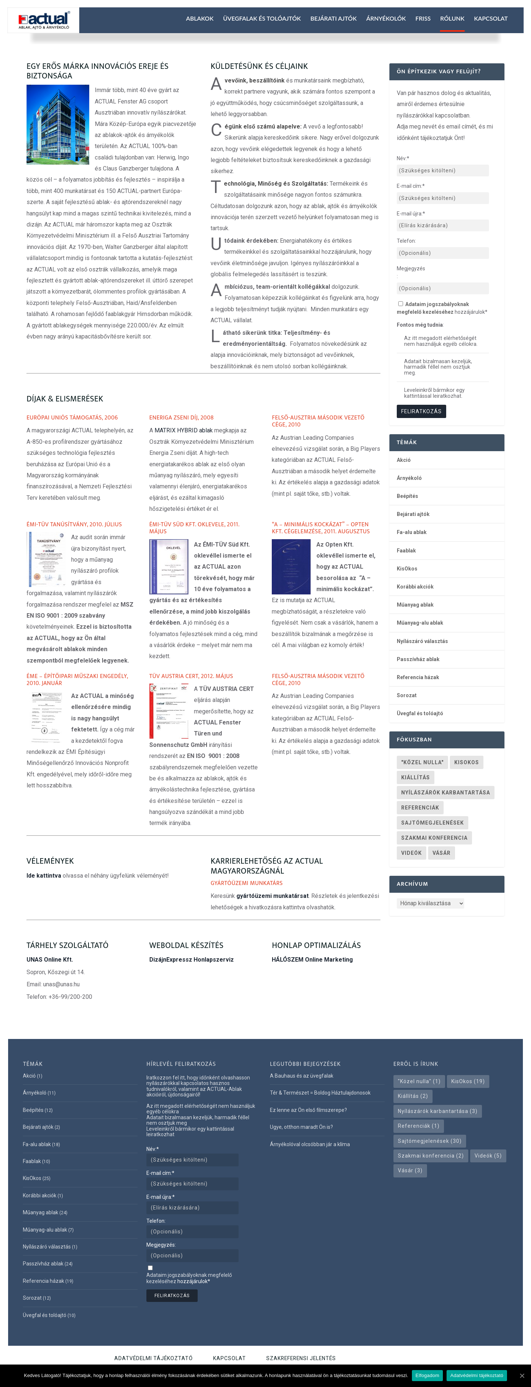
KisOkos (407, 569)
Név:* (152, 1149)
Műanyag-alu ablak (420, 623)
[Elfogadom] (521, 1375)
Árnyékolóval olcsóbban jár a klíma (310, 1144)
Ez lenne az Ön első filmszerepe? (308, 1110)
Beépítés (407, 496)
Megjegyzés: (411, 272)
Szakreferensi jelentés (301, 1358)
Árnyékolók (386, 18)
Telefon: (406, 241)
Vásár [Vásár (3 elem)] (442, 853)
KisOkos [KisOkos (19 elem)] (466, 762)
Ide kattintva (44, 875)
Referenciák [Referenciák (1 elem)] (420, 808)
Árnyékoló (409, 478)
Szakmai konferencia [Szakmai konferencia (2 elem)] (434, 838)
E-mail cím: (411, 186)
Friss (423, 18)
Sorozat (407, 695)
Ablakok (200, 18)
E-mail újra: (411, 214)
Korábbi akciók (415, 587)
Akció (404, 460)
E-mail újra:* (160, 1197)
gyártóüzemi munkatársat (272, 895)
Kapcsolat (491, 18)
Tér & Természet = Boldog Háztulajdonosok (320, 1093)
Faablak (406, 551)
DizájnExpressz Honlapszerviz (191, 959)
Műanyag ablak (415, 605)
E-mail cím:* (160, 1173)
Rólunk (452, 18)
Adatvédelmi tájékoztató (153, 1358)
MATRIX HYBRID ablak (184, 430)
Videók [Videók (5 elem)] (411, 853)
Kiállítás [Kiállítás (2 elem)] (415, 777)
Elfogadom (427, 1375)
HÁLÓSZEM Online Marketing (312, 959)
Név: (403, 158)
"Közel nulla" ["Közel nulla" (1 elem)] (422, 762)
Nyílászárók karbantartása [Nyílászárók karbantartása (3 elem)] (445, 793)
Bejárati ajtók (333, 18)
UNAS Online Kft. (50, 959)
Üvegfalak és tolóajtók (262, 18)
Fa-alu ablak (412, 532)
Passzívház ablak (418, 659)
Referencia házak (418, 677)
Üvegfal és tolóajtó (420, 713)
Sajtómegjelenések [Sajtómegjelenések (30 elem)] (432, 823)
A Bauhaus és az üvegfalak (301, 1076)
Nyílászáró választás (422, 641)
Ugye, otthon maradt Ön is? (301, 1127)
